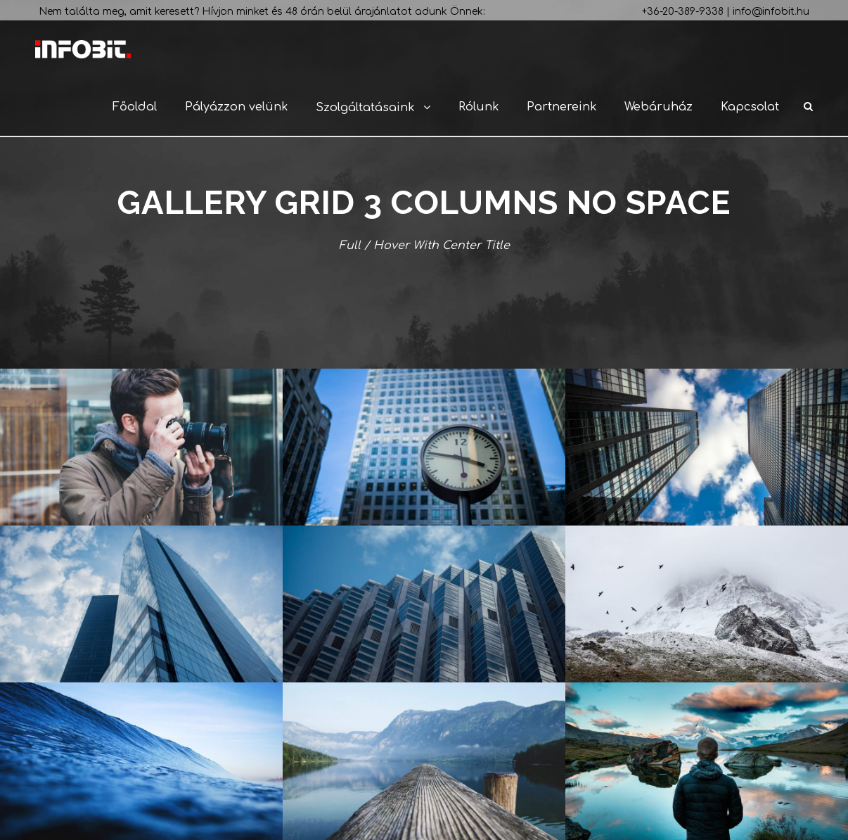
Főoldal (135, 107)
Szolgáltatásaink (365, 107)
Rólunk (478, 107)
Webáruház (658, 107)
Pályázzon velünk (236, 107)
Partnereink (561, 107)
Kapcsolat (750, 107)
